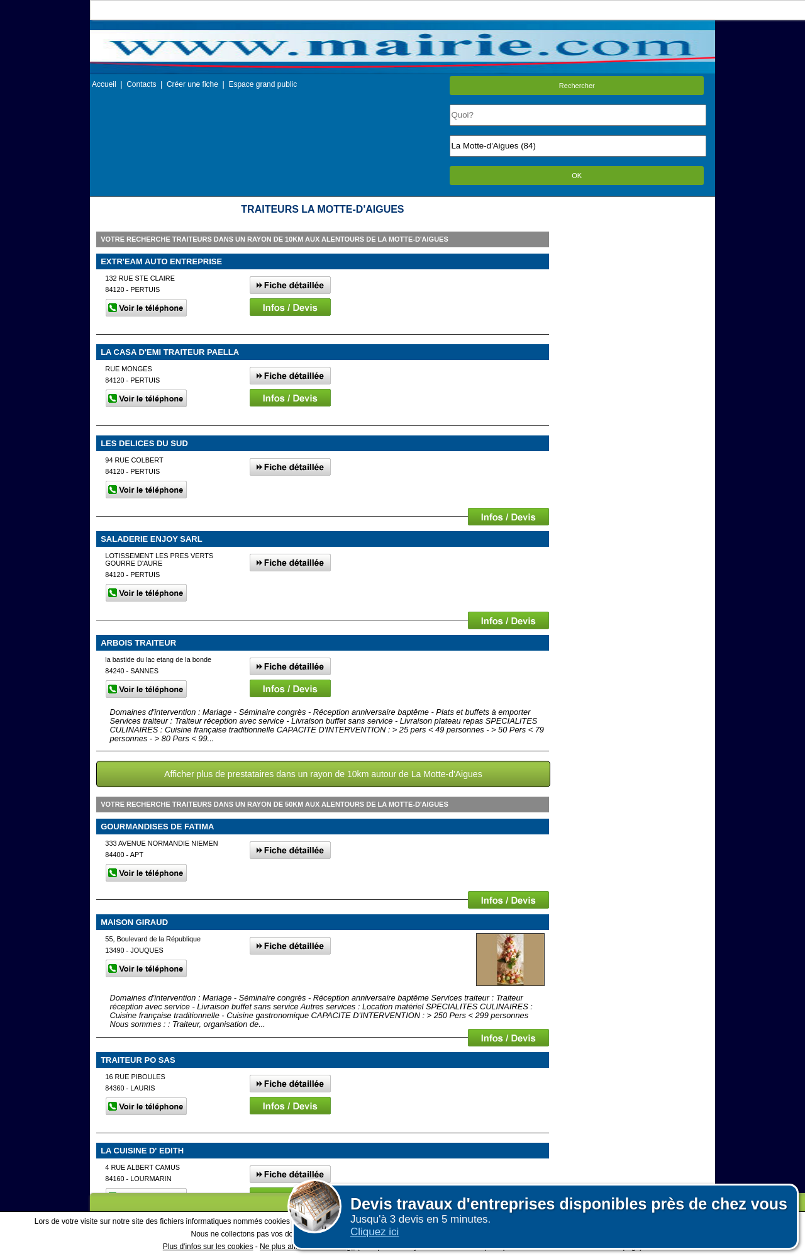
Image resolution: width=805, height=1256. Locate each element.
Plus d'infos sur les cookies (208, 1246)
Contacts (141, 84)
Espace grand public (262, 84)
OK (577, 175)
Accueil (104, 84)
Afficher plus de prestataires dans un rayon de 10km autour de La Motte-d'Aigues (323, 774)
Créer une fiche (192, 84)
